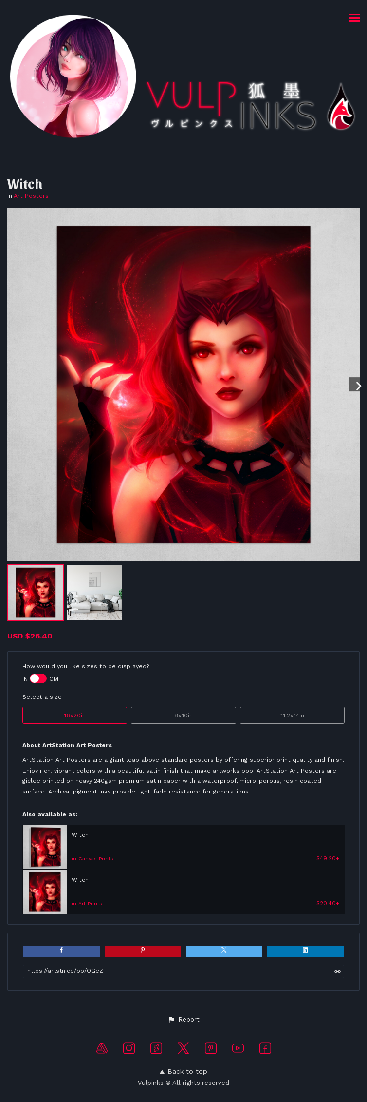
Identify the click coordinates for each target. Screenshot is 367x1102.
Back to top (183, 1071)
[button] (183, 1019)
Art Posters (31, 196)
